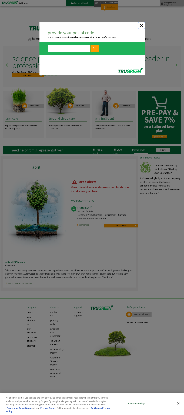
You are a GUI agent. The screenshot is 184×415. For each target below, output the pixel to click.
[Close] (141, 25)
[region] (92, 404)
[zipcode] (69, 48)
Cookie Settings (136, 403)
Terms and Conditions (18, 408)
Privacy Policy (48, 408)
